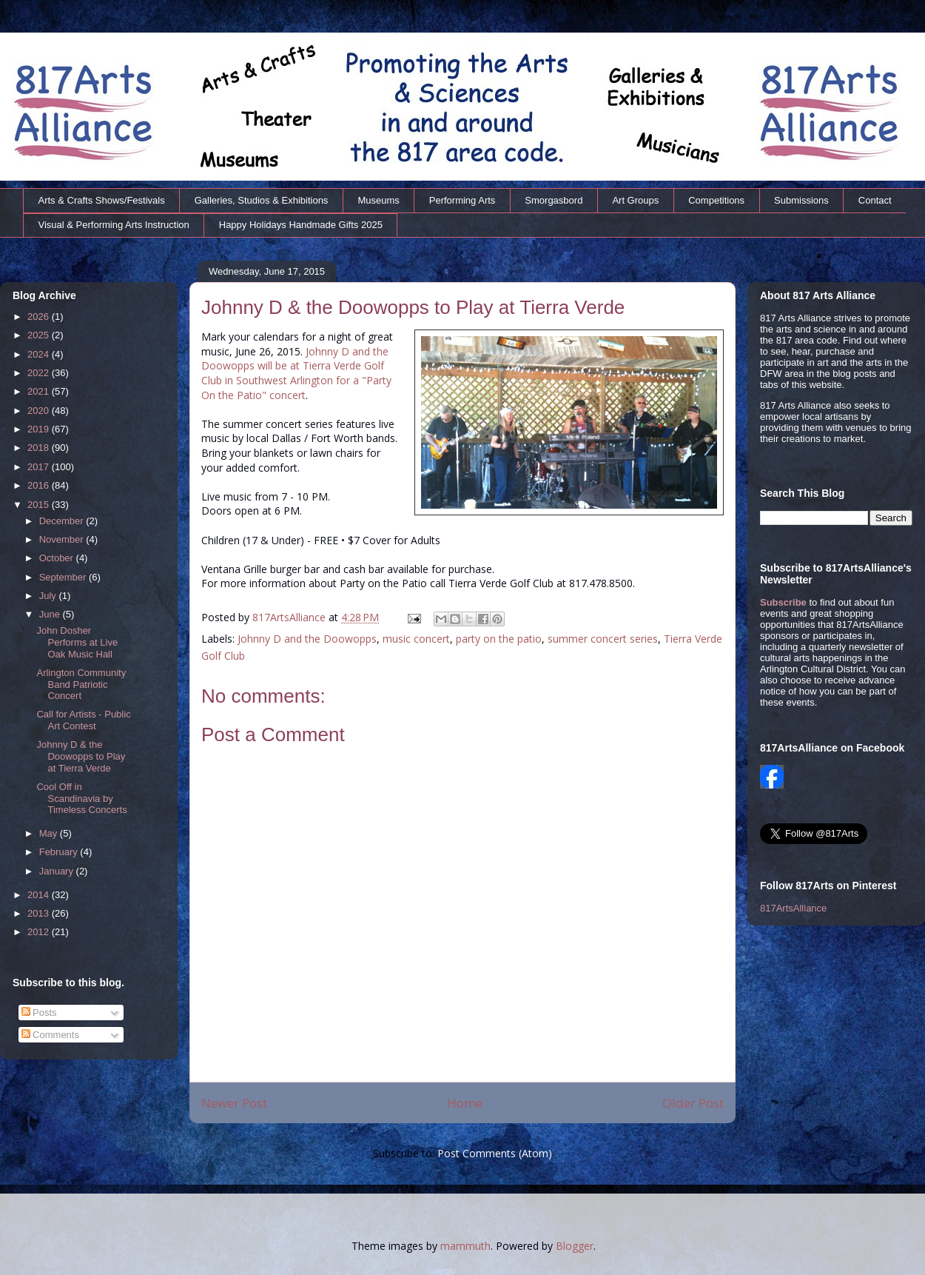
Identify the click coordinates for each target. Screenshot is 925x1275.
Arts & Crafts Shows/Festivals (101, 200)
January (57, 871)
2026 (39, 316)
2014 (39, 894)
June (51, 614)
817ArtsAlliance (290, 617)
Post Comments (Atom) (494, 1153)
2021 (39, 391)
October (57, 557)
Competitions (716, 200)
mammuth (465, 1246)
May (49, 833)
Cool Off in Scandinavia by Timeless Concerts (81, 798)
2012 (39, 931)
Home (464, 1102)
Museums (378, 200)
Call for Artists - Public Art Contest (83, 720)
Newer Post (234, 1102)
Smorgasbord (553, 200)
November (63, 539)
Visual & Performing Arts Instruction (113, 224)
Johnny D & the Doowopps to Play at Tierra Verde (80, 756)
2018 (39, 447)
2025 (39, 335)
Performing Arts (462, 200)
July (49, 595)
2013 (39, 913)
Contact (875, 200)
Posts (39, 1012)
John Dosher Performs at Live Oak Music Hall (77, 642)
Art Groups (635, 200)
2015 (39, 504)
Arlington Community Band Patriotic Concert (81, 684)
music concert (416, 639)
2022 (39, 372)
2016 (39, 485)
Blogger (574, 1246)
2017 (39, 466)
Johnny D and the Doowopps (307, 639)
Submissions (801, 200)
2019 (39, 429)
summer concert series (603, 639)
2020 (39, 410)
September (64, 577)
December (63, 520)
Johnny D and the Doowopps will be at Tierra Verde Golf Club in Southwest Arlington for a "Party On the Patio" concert (296, 373)
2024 (39, 354)
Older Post (693, 1102)
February (60, 851)
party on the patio (499, 639)
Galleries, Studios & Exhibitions (262, 200)
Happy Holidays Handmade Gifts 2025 (301, 224)
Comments (50, 1034)
